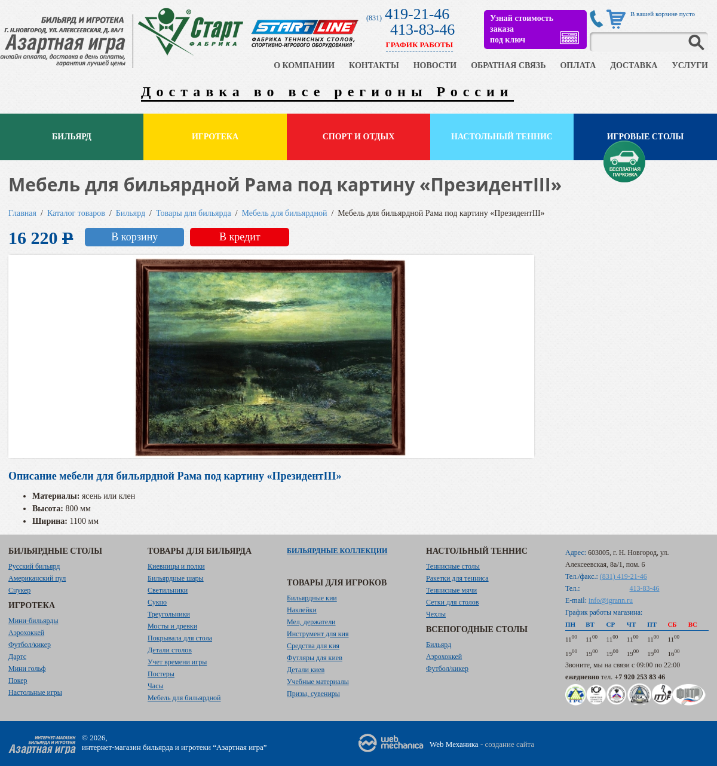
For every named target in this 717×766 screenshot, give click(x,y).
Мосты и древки (172, 626)
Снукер (19, 590)
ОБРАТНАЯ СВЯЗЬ (508, 65)
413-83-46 (422, 29)
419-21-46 (417, 14)
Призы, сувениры (313, 693)
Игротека (215, 136)
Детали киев (305, 670)
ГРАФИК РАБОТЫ (420, 44)
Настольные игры (35, 692)
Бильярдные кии (312, 598)
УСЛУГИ (690, 65)
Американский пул (37, 578)
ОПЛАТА (578, 65)
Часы (156, 686)
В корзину (134, 237)
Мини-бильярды (33, 621)
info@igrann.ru (611, 600)
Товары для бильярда (193, 213)
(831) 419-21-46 (623, 576)
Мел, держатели (311, 622)
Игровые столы (645, 136)
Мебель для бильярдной (284, 213)
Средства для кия (313, 646)
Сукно (157, 602)
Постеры (161, 674)
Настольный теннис (502, 136)
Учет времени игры (177, 662)
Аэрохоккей (26, 632)
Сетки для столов (452, 602)
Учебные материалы (318, 682)
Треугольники (169, 614)
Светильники (168, 590)
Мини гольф (27, 668)
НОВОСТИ (435, 65)
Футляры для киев (314, 658)
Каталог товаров (76, 213)
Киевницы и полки (176, 566)
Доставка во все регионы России (327, 91)
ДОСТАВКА (633, 65)
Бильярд (71, 136)
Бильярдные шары (176, 578)
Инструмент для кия (317, 634)
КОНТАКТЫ (374, 65)
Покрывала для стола (180, 638)
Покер (17, 680)
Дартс (17, 656)
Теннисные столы (453, 566)
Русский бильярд (34, 566)
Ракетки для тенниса (457, 578)
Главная (22, 213)
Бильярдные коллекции (337, 551)
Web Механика (454, 744)
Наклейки (302, 610)
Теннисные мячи (451, 590)
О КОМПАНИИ (304, 65)
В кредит (240, 237)
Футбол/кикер (29, 644)
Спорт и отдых (359, 136)
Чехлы (436, 614)
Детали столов (170, 650)
